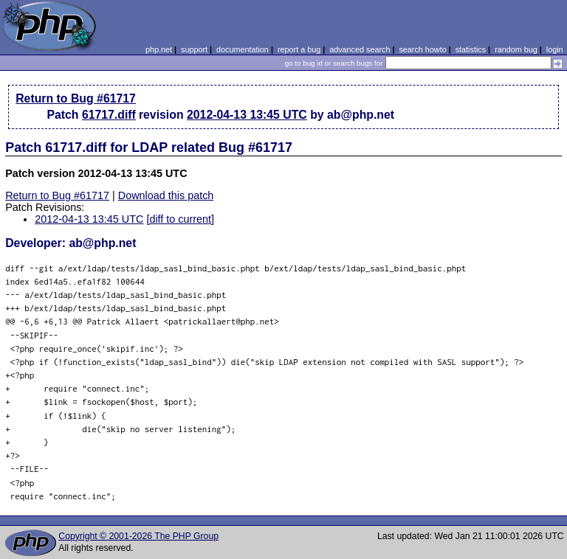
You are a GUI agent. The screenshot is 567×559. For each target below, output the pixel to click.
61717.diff (109, 114)
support (194, 49)
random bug (516, 49)
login (554, 49)
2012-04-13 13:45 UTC (247, 114)
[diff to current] (180, 219)
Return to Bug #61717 (76, 98)
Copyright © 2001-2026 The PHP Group (138, 536)
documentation (242, 49)
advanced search (359, 49)
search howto (422, 49)
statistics (471, 49)
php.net (158, 49)
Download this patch (166, 195)
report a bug (299, 49)
